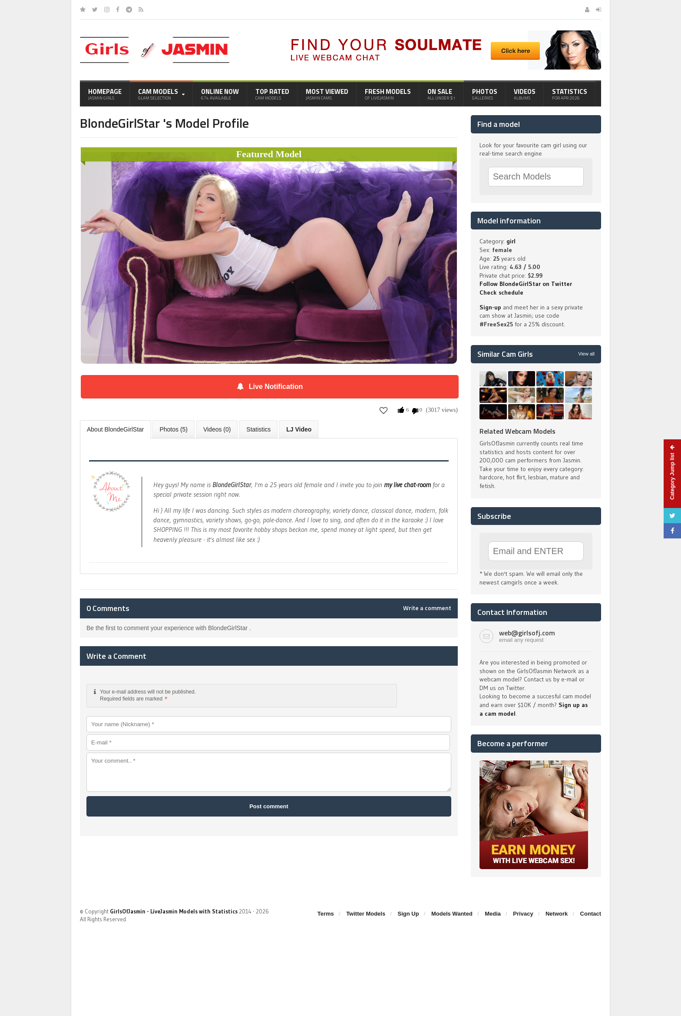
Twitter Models (365, 913)
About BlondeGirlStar (115, 429)
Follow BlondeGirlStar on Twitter (525, 284)
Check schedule (501, 292)
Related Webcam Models (517, 431)
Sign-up (490, 307)
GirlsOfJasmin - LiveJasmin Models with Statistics (174, 911)
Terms (325, 913)
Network (556, 913)
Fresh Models (388, 93)
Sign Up (408, 913)
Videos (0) (217, 429)
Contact (590, 913)
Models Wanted (452, 913)
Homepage (105, 93)
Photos (484, 93)
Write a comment (427, 608)
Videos (525, 93)
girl (511, 241)
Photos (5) (173, 429)
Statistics (569, 93)
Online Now (220, 93)
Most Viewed (327, 93)
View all (586, 353)
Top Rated (272, 93)
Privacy (523, 913)
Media (493, 913)
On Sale (441, 93)
